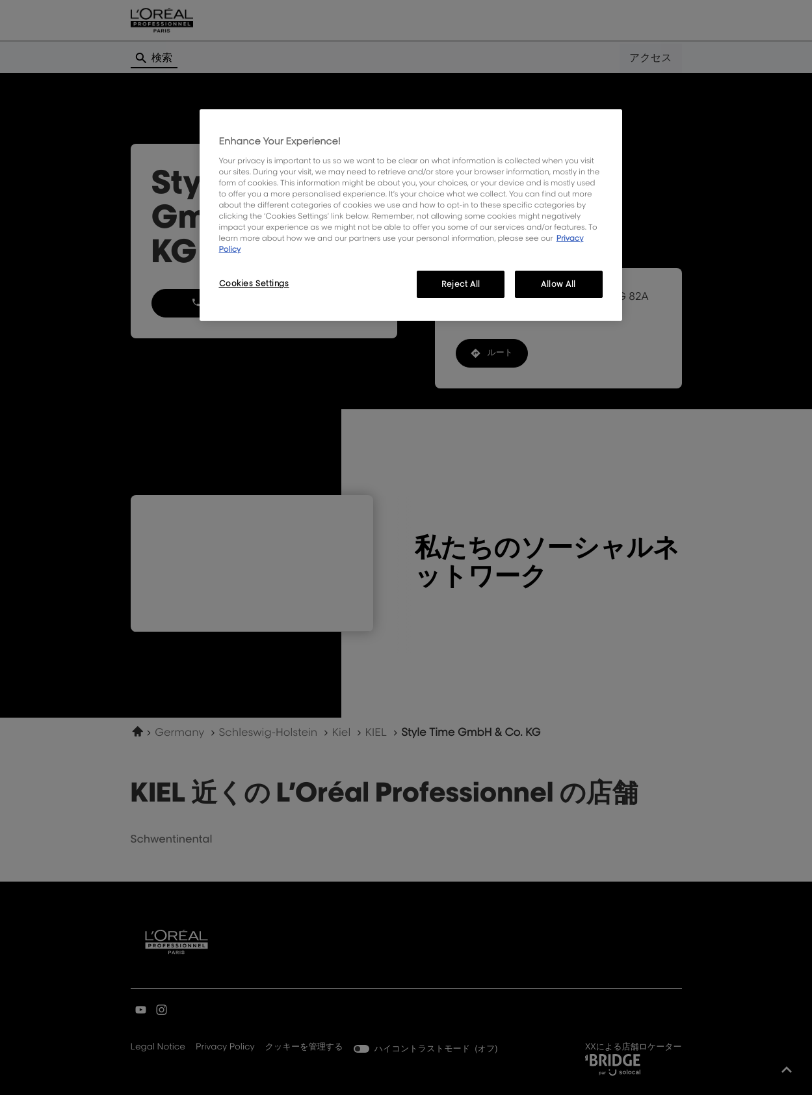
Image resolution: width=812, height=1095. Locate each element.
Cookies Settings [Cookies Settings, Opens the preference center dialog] (254, 283)
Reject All (460, 284)
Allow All (558, 284)
